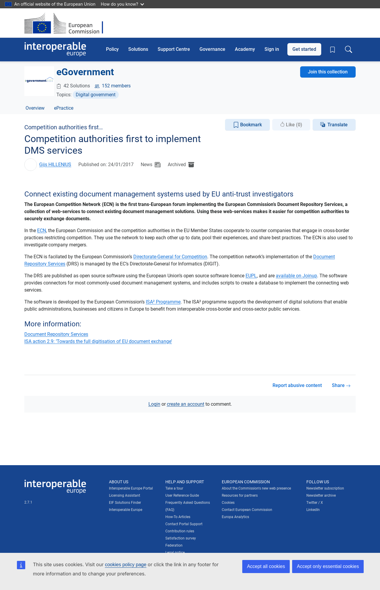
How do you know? (122, 4)
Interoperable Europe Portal (131, 488)
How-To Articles (177, 517)
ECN (41, 230)
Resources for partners (240, 495)
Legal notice (175, 552)
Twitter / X (314, 503)
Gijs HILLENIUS (55, 164)
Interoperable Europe (125, 510)
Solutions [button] (138, 49)
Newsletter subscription (325, 488)
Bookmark (247, 125)
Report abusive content (297, 385)
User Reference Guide (182, 495)
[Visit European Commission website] (66, 23)
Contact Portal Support (183, 524)
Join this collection (328, 72)
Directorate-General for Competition (170, 256)
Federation (174, 545)
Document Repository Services (56, 334)
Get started (304, 49)
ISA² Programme (163, 302)
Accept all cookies (266, 566)
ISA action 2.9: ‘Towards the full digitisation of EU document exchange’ (98, 341)
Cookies (228, 503)
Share (341, 385)
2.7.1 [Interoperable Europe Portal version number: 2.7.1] (28, 502)
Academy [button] (245, 49)
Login (154, 404)
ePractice (63, 108)
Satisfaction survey (180, 538)
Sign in (272, 49)
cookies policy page (125, 564)
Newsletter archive (321, 495)
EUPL (251, 276)
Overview (35, 108)
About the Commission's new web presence (256, 488)
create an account (185, 404)
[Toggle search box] (348, 49)
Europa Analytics (235, 517)
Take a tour (174, 488)
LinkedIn (313, 510)
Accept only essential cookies (328, 566)
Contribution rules (179, 531)
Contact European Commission (247, 510)
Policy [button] (112, 49)
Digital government (95, 94)
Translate (337, 125)
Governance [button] (212, 49)
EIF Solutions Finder (125, 503)
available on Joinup (296, 276)
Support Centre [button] (174, 49)
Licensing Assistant (124, 495)
